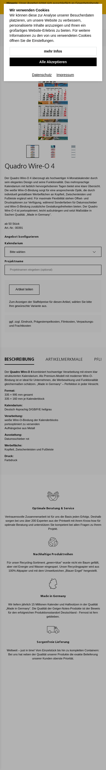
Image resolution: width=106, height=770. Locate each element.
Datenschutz (42, 75)
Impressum (65, 75)
